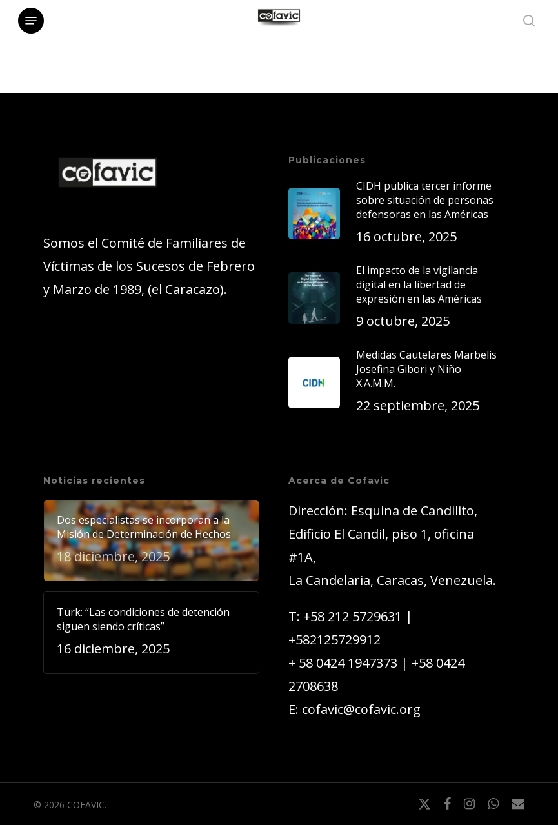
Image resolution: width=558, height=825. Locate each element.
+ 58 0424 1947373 (342, 662)
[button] (31, 20)
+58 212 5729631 (352, 616)
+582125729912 (334, 639)
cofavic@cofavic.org (361, 709)
